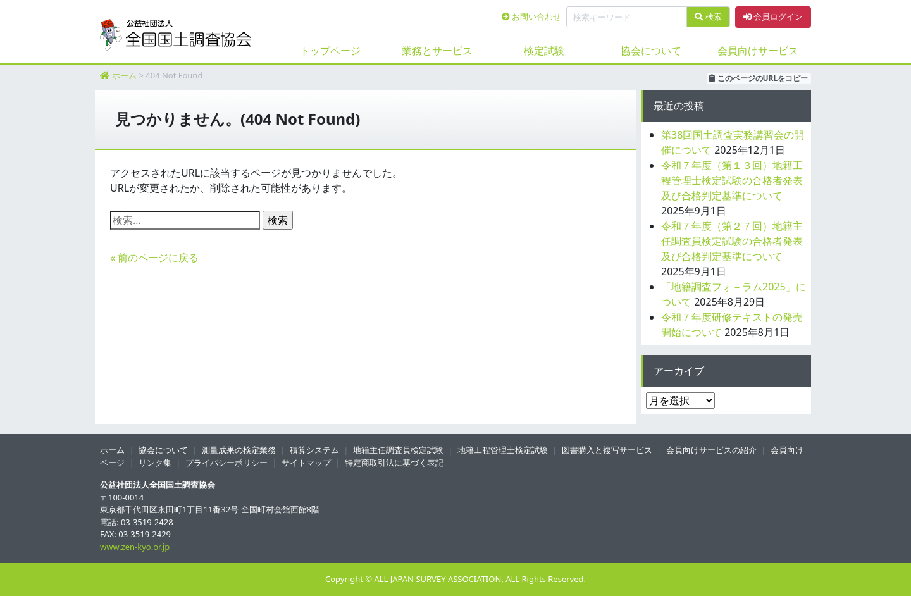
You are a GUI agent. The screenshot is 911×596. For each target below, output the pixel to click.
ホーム (124, 75)
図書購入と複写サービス (607, 450)
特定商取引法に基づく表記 (394, 462)
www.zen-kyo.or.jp (135, 546)
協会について (651, 51)
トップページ (330, 51)
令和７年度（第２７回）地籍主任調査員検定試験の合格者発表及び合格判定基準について (732, 241)
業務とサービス (437, 51)
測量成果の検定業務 (239, 450)
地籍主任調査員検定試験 (398, 450)
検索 (708, 16)
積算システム (314, 450)
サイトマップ (306, 462)
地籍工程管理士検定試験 (502, 450)
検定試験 (544, 51)
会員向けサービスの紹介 (711, 450)
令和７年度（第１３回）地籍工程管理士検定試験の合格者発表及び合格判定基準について (732, 180)
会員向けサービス (757, 51)
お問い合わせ (531, 16)
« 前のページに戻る (154, 257)
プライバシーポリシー (226, 462)
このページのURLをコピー (758, 78)
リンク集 (155, 462)
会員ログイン (773, 16)
